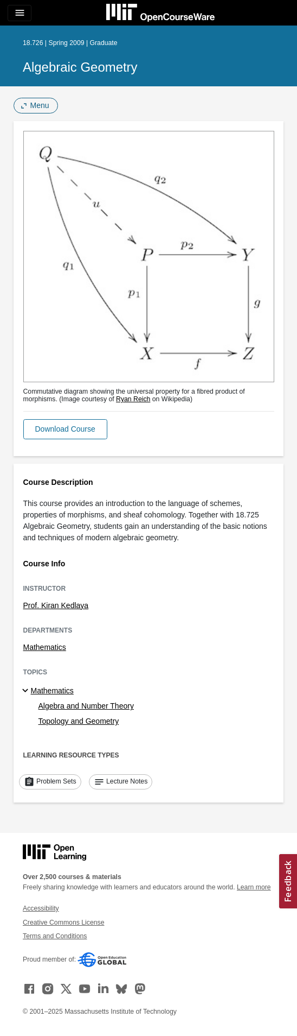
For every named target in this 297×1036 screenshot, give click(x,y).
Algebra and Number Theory (86, 706)
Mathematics (44, 647)
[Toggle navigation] (19, 13)
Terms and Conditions (55, 936)
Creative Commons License (63, 922)
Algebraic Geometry (80, 67)
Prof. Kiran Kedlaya (56, 605)
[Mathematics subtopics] (27, 691)
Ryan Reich (133, 399)
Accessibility (41, 908)
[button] (65, 429)
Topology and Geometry (78, 721)
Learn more (254, 887)
